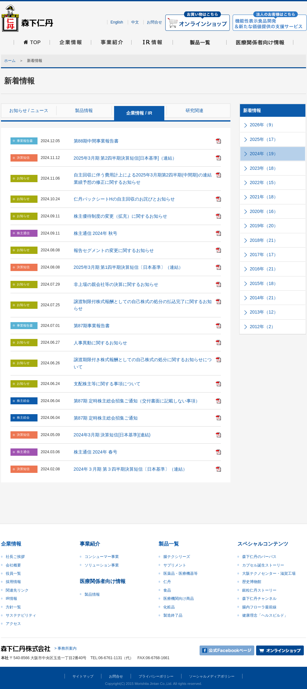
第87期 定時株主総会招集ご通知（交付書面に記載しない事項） (137, 400)
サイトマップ (82, 676)
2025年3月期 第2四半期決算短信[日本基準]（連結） (125, 158)
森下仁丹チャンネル (259, 598)
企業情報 (11, 544)
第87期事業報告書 (92, 325)
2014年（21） (264, 297)
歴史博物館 (251, 582)
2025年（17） (264, 139)
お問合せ (154, 22)
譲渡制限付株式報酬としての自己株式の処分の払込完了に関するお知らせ (143, 305)
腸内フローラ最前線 (259, 607)
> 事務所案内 (65, 648)
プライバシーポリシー (156, 676)
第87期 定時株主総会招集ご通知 (106, 418)
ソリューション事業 (102, 565)
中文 (135, 22)
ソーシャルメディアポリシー (212, 676)
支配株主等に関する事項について (107, 383)
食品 (167, 590)
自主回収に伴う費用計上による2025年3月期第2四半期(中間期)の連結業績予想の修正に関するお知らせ (143, 178)
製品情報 (92, 594)
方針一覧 (13, 607)
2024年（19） (264, 153)
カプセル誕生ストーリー (263, 565)
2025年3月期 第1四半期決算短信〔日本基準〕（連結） (128, 267)
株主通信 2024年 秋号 (95, 233)
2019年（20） (264, 225)
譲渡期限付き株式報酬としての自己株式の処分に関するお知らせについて (143, 363)
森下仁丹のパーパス (259, 556)
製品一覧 (169, 544)
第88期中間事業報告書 (96, 140)
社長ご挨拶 (15, 556)
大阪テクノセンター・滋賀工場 (269, 573)
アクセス (13, 623)
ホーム (10, 60)
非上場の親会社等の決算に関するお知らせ (116, 284)
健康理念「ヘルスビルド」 (265, 615)
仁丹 (167, 582)
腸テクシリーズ (176, 556)
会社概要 (13, 565)
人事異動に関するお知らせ (100, 342)
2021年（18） (264, 196)
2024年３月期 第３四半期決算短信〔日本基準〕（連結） (130, 469)
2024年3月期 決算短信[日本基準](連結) (112, 434)
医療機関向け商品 (178, 598)
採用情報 (13, 582)
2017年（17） (264, 254)
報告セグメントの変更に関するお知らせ (114, 250)
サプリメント (174, 565)
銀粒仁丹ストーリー (259, 590)
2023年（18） (264, 168)
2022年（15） (264, 182)
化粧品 (169, 607)
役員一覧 (13, 573)
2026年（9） (263, 124)
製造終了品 (172, 615)
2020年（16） (264, 211)
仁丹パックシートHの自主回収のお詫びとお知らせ (124, 199)
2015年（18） (264, 283)
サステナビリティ (21, 615)
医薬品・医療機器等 (180, 573)
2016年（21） (264, 268)
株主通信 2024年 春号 (95, 451)
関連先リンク (17, 590)
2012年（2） (263, 326)
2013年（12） (264, 312)
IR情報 (11, 598)
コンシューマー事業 (102, 556)
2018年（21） (264, 240)
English (117, 22)
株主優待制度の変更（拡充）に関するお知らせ (120, 216)
